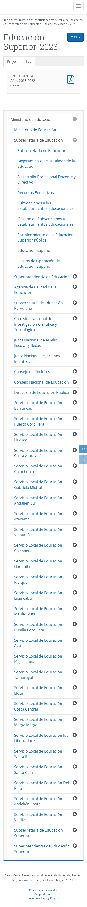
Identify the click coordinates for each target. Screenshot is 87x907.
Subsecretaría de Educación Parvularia (38, 305)
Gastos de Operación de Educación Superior (39, 263)
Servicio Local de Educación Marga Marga (38, 722)
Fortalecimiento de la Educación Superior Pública (46, 237)
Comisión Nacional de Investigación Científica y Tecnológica (35, 324)
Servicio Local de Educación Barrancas (38, 405)
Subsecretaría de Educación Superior (38, 833)
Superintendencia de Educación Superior (42, 848)
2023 (73, 24)
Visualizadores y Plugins (44, 898)
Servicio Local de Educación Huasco (38, 437)
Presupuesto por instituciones (31, 20)
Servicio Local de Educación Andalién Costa (38, 801)
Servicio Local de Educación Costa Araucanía (38, 453)
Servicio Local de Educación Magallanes (38, 659)
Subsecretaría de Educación (23, 24)
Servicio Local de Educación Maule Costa (38, 611)
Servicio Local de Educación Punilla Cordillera (38, 627)
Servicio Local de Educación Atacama (38, 516)
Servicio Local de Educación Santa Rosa (38, 754)
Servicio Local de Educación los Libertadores (41, 738)
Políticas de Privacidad (43, 890)
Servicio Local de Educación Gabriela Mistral (38, 484)
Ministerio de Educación (67, 20)
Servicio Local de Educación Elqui (38, 690)
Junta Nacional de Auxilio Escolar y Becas (35, 343)
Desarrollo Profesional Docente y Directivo (47, 179)
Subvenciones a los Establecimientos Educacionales (46, 205)
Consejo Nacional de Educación (41, 382)
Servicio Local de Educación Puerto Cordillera (38, 421)
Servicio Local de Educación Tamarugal (38, 674)
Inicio (6, 20)
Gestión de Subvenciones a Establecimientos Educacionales (46, 221)
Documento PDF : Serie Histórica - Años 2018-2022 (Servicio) (72, 79)
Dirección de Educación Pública (41, 392)
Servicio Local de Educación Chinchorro (38, 468)
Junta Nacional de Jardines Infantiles (37, 358)
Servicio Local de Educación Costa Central (38, 706)
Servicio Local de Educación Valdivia (38, 817)
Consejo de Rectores (32, 371)
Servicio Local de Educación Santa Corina (38, 769)
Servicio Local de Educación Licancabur (38, 595)
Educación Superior (55, 24)
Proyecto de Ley (19, 61)
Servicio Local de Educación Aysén (38, 643)
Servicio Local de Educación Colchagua (38, 548)
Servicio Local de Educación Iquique (38, 579)
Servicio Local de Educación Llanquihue (38, 563)
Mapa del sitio (44, 894)
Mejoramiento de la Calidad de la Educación (46, 163)
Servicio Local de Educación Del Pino (41, 785)
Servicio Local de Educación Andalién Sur (38, 500)
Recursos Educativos (36, 192)
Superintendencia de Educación (42, 276)
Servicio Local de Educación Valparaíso (38, 532)
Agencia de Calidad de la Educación (35, 290)
